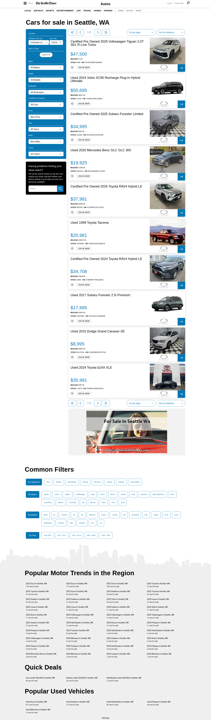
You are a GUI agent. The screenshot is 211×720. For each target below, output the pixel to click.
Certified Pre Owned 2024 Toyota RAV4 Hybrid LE (106, 258)
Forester (61, 523)
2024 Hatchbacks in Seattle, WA (79, 624)
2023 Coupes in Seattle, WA (118, 655)
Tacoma (64, 515)
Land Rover (48, 502)
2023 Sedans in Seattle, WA (37, 600)
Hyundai (144, 494)
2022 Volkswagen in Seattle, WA (39, 639)
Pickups (85, 482)
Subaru (67, 494)
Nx (74, 515)
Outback (82, 523)
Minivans (97, 482)
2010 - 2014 (76, 535)
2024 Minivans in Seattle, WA (78, 639)
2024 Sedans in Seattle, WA (118, 592)
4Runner (92, 515)
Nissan (93, 502)
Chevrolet (72, 502)
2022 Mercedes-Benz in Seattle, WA (41, 655)
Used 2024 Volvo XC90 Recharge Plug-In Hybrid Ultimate (105, 79)
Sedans (59, 482)
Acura (112, 494)
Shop (138, 10)
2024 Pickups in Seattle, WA (37, 631)
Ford (133, 494)
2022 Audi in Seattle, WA (157, 639)
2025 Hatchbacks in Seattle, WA (160, 631)
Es (101, 523)
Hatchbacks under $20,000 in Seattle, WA (124, 679)
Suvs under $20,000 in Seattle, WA (40, 679)
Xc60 (166, 515)
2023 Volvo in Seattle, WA (117, 600)
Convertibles (135, 482)
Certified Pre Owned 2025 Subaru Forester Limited (107, 114)
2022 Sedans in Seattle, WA (118, 639)
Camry (103, 515)
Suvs (48, 482)
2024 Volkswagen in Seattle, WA (80, 616)
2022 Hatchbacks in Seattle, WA (120, 631)
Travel (87, 10)
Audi (92, 494)
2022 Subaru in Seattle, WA (37, 647)
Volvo (102, 494)
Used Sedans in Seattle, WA (78, 703)
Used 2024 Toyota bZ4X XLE (91, 367)
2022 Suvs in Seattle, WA (76, 592)
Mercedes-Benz (159, 494)
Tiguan (156, 515)
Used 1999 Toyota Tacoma (90, 222)
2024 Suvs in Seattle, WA (76, 584)
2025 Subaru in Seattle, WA (37, 624)
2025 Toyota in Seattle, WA (37, 592)
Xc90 (176, 515)
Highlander (48, 523)
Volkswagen (80, 494)
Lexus (57, 494)
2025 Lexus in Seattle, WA (37, 608)
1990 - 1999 (105, 535)
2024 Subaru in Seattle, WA (118, 608)
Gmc (113, 502)
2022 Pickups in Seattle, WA (158, 647)
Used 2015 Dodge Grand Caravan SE (98, 331)
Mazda (60, 502)
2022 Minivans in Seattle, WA (159, 655)
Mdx (71, 523)
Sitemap (105, 718)
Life (78, 10)
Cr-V (92, 523)
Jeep (122, 502)
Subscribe (179, 3)
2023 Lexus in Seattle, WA (158, 600)
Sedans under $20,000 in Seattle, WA (82, 679)
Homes (97, 10)
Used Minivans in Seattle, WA (38, 711)
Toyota (46, 494)
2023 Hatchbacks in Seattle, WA (120, 647)
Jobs (121, 10)
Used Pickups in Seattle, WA (158, 703)
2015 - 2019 (61, 535)
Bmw (172, 494)
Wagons (121, 482)
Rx (54, 515)
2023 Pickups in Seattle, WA (158, 624)
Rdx (146, 515)
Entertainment (65, 10)
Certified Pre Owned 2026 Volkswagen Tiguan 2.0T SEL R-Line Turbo (107, 43)
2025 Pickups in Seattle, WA (78, 647)
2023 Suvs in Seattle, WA (117, 584)
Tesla (103, 502)
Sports (50, 10)
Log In (169, 3)
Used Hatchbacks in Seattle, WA (120, 703)
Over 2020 (47, 535)
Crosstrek (135, 515)
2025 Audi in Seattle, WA (157, 608)
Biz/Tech (38, 10)
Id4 (124, 515)
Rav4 (46, 515)
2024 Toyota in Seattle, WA (158, 584)
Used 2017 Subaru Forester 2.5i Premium (100, 295)
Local (27, 10)
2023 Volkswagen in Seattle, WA (160, 616)
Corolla (114, 515)
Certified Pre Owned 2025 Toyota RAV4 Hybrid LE (106, 186)
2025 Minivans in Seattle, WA (78, 655)
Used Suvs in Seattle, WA (36, 703)
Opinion (108, 10)
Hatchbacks (72, 482)
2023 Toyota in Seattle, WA (158, 592)
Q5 (82, 515)
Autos (105, 4)
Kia (83, 502)
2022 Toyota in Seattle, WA (77, 631)
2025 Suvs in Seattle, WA (36, 584)
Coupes (109, 482)
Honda (123, 494)
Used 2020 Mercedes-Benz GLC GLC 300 (101, 150)
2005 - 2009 (91, 535)
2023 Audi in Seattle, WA (36, 616)
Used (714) (46, 55)
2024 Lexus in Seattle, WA (77, 608)
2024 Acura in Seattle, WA (118, 624)
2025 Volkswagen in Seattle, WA (120, 616)
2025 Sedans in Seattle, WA (78, 600)
